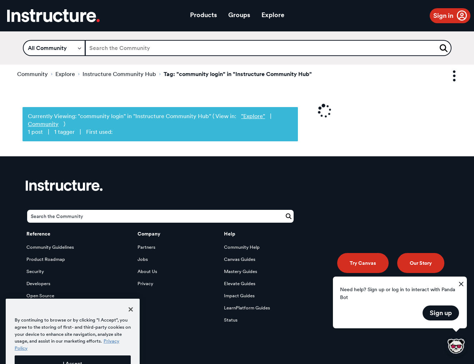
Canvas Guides (239, 259)
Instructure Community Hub (119, 74)
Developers (38, 283)
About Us (147, 271)
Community (32, 74)
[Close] (131, 319)
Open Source (40, 295)
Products (203, 15)
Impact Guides (239, 295)
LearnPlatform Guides (247, 307)
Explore (272, 15)
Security (35, 271)
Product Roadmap (45, 259)
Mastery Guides (240, 271)
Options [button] (448, 76)
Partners (146, 247)
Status (231, 320)
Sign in (443, 15)
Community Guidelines (50, 247)
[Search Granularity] (54, 48)
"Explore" (253, 116)
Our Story (421, 263)
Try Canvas (363, 263)
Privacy (145, 283)
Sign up (441, 313)
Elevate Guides (239, 283)
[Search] (268, 48)
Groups (239, 15)
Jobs (143, 259)
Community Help (242, 247)
